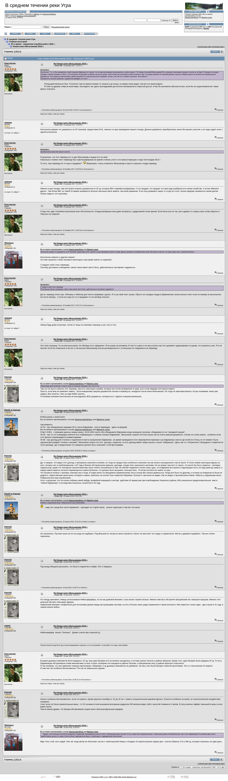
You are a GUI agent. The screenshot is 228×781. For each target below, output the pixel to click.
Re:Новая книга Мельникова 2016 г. (71, 64)
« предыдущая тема (204, 47)
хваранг (8, 122)
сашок (7, 625)
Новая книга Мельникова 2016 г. (28, 46)
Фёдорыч (9, 243)
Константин (10, 63)
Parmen (206, 28)
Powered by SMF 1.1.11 (99, 777)
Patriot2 (8, 377)
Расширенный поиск (60, 27)
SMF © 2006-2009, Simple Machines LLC (123, 777)
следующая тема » (218, 47)
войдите (36, 14)
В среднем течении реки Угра (21, 39)
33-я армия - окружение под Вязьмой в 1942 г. (33, 44)
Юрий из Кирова (12, 410)
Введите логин (207, 17)
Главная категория (18, 41)
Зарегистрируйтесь (191, 17)
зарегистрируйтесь (49, 14)
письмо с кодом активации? (26, 16)
